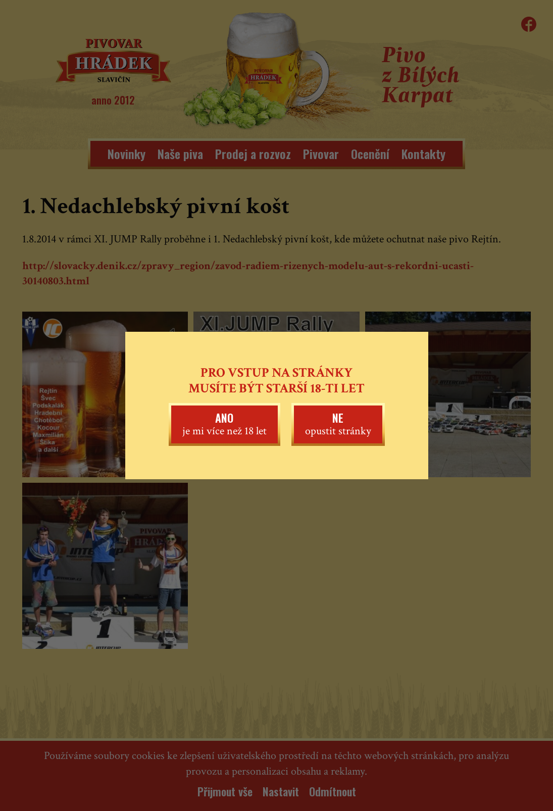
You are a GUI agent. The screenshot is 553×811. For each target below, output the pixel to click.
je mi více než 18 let (224, 424)
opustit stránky (338, 424)
